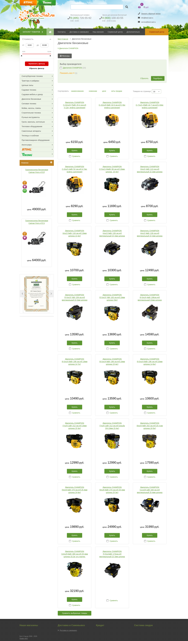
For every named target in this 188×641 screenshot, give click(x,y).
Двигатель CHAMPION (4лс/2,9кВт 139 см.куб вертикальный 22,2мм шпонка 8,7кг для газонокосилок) (112, 233)
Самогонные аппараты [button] (31, 131)
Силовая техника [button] (29, 104)
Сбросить (144, 78)
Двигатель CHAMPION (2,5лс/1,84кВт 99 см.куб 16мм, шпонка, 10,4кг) (112, 169)
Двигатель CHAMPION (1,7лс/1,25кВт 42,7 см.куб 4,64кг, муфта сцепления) (150, 105)
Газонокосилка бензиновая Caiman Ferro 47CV (36, 222)
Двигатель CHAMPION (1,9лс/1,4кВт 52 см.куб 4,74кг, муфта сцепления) (74, 169)
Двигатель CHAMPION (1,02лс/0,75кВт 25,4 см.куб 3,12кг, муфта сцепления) (74, 105)
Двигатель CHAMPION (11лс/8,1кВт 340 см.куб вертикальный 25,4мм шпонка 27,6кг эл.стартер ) (149, 490)
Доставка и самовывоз (68, 630)
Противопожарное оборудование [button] (36, 140)
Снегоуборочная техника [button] (32, 76)
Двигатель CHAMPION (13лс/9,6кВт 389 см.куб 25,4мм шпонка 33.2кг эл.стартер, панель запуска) (74, 554)
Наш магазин (98, 32)
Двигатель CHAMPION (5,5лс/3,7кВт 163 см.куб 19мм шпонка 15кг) (112, 297)
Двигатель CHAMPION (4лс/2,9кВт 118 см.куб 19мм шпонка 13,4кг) (75, 233)
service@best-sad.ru (148, 22)
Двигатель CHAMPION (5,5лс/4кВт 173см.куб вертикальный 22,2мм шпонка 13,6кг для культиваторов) (112, 554)
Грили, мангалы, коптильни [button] (33, 122)
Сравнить (76, 156)
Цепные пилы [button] (27, 85)
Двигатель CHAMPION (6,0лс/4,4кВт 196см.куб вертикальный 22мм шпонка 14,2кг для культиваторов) (150, 297)
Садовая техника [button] (29, 90)
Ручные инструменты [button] (31, 117)
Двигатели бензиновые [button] (31, 99)
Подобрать (157, 78)
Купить (74, 150)
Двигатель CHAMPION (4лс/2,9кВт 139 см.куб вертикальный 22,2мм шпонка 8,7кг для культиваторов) (149, 233)
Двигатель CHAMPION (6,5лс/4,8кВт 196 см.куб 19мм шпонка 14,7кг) (74, 361)
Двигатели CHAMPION (68, 48)
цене (104, 91)
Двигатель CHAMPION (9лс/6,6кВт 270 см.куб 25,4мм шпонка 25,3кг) (112, 490)
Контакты (62, 32)
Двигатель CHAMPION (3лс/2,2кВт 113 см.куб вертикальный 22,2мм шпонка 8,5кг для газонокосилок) (149, 169)
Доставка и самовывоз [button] (79, 32)
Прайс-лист (24, 638)
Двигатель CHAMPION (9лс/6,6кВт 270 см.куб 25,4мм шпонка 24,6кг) (74, 490)
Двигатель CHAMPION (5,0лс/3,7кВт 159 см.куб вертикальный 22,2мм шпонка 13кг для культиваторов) (74, 297)
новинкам (93, 91)
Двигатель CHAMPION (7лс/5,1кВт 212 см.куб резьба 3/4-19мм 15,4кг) (112, 425)
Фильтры (65, 56)
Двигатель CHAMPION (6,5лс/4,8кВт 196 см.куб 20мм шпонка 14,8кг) (150, 361)
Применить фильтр (36, 64)
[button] (22, 293)
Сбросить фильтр (36, 68)
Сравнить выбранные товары (74, 613)
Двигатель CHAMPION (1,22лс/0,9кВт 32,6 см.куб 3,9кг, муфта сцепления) (112, 105)
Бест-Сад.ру (63, 39)
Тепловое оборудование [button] (32, 126)
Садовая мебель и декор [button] (32, 94)
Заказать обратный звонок (150, 14)
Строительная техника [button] (31, 113)
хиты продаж (116, 91)
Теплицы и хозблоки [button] (30, 136)
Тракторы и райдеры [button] (30, 81)
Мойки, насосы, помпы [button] (31, 108)
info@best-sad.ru (147, 18)
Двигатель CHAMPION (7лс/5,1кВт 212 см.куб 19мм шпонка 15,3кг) (75, 425)
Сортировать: (63, 91)
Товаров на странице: (142, 91)
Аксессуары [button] (27, 145)
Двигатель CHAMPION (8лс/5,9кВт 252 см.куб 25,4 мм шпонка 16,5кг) (150, 425)
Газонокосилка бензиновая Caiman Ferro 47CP (36, 171)
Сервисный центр (115, 32)
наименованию (77, 91)
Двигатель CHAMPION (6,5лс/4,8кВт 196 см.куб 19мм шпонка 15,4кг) (112, 361)
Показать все (67, 73)
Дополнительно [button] (133, 32)
